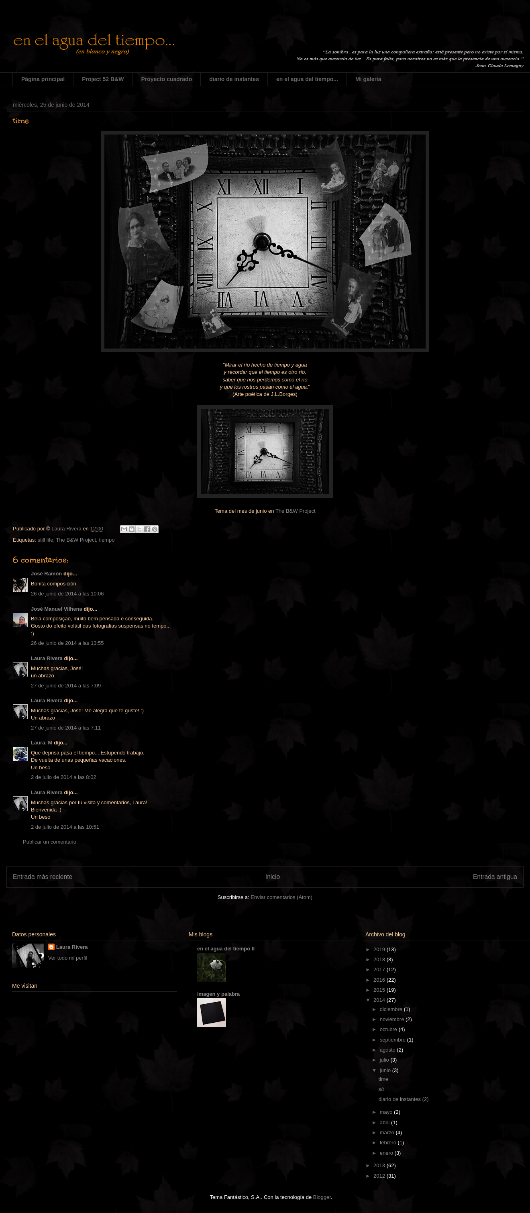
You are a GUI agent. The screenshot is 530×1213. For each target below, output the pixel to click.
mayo (387, 1112)
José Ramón (46, 574)
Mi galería (368, 79)
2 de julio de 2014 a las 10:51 (65, 827)
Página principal (43, 79)
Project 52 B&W (103, 79)
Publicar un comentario (49, 842)
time (383, 1079)
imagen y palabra (218, 994)
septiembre (393, 1040)
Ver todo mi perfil (68, 958)
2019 (380, 949)
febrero (389, 1143)
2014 (380, 1000)
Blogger (322, 1197)
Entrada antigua (495, 876)
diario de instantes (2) (403, 1099)
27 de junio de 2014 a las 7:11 (66, 728)
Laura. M (41, 743)
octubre (389, 1029)
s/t (381, 1089)
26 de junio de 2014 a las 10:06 (67, 594)
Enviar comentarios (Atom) (281, 897)
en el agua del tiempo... (307, 79)
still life (45, 540)
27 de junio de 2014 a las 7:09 (66, 686)
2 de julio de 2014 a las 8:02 (63, 777)
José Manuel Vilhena (56, 609)
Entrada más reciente (42, 876)
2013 (380, 1165)
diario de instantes (234, 79)
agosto (388, 1050)
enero (387, 1153)
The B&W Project (295, 511)
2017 (380, 969)
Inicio (272, 876)
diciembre (392, 1009)
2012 (380, 1176)
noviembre (393, 1019)
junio (386, 1070)
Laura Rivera (47, 658)
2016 (380, 980)
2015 (380, 990)
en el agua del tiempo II (226, 949)
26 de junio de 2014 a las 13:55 (67, 643)
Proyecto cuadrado (166, 79)
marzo (388, 1132)
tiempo (106, 540)
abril (385, 1122)
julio (385, 1060)
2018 (380, 959)
